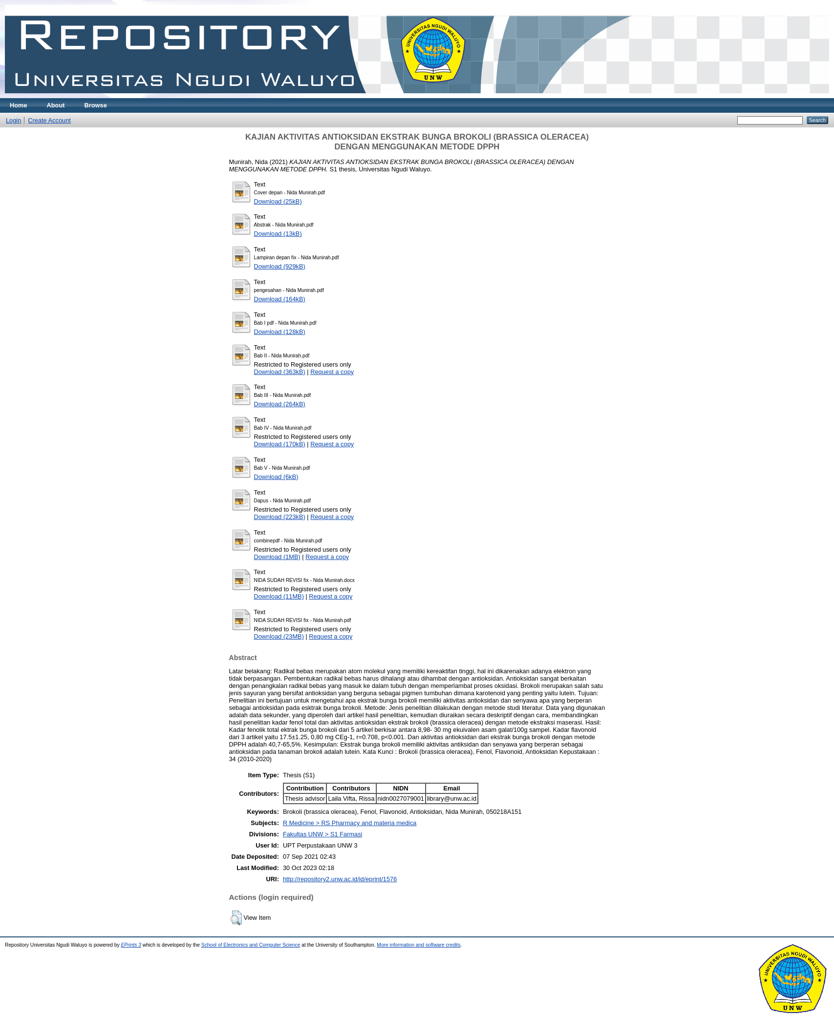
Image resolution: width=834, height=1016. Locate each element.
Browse (96, 105)
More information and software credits (418, 945)
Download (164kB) (279, 299)
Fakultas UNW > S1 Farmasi (323, 834)
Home (18, 105)
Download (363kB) (279, 371)
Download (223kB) (279, 516)
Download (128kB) (279, 331)
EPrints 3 (131, 945)
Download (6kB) (276, 476)
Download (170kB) (279, 444)
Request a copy (332, 371)
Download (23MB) (279, 636)
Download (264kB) (279, 404)
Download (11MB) (279, 596)
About (56, 105)
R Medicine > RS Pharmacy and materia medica (349, 823)
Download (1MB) (277, 556)
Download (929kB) (279, 266)
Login (13, 120)
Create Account (49, 120)
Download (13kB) (278, 233)
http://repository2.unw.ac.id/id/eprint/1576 (340, 879)
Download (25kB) (278, 201)
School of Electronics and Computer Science (250, 945)
